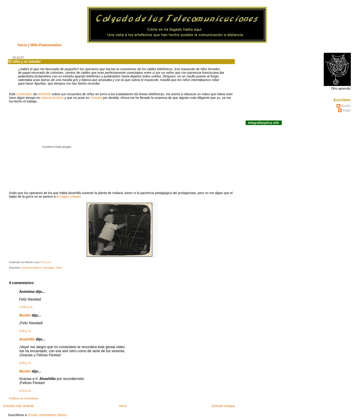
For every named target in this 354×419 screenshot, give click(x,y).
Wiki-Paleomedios (46, 45)
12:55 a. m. (26, 307)
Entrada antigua (223, 406)
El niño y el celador (24, 61)
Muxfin (25, 315)
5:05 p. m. (25, 331)
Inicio (22, 45)
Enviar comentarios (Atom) (47, 415)
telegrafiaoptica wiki (263, 123)
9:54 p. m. (25, 390)
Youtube (96, 98)
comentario (24, 94)
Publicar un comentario (23, 398)
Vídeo (59, 267)
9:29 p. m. (25, 363)
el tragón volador (68, 196)
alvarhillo (27, 339)
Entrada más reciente (18, 406)
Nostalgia (48, 267)
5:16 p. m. (45, 262)
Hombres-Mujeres (31, 267)
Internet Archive (52, 98)
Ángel (346, 110)
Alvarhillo (44, 94)
